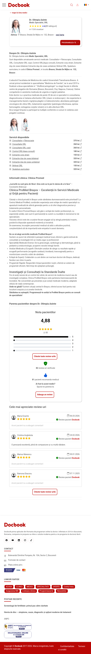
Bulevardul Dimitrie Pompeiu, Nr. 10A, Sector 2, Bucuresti (32, 555)
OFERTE (56, 587)
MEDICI (30, 587)
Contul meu (69, 587)
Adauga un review (44, 394)
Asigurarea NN (12, 591)
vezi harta (60, 35)
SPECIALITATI (43, 587)
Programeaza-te (70, 43)
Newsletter (61, 591)
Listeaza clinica (29, 591)
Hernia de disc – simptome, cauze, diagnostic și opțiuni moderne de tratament (37, 612)
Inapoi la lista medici (18, 13)
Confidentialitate (67, 646)
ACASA (9, 587)
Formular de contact (16, 560)
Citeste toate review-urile (45, 356)
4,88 (45, 320)
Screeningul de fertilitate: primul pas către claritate (26, 606)
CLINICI (19, 587)
